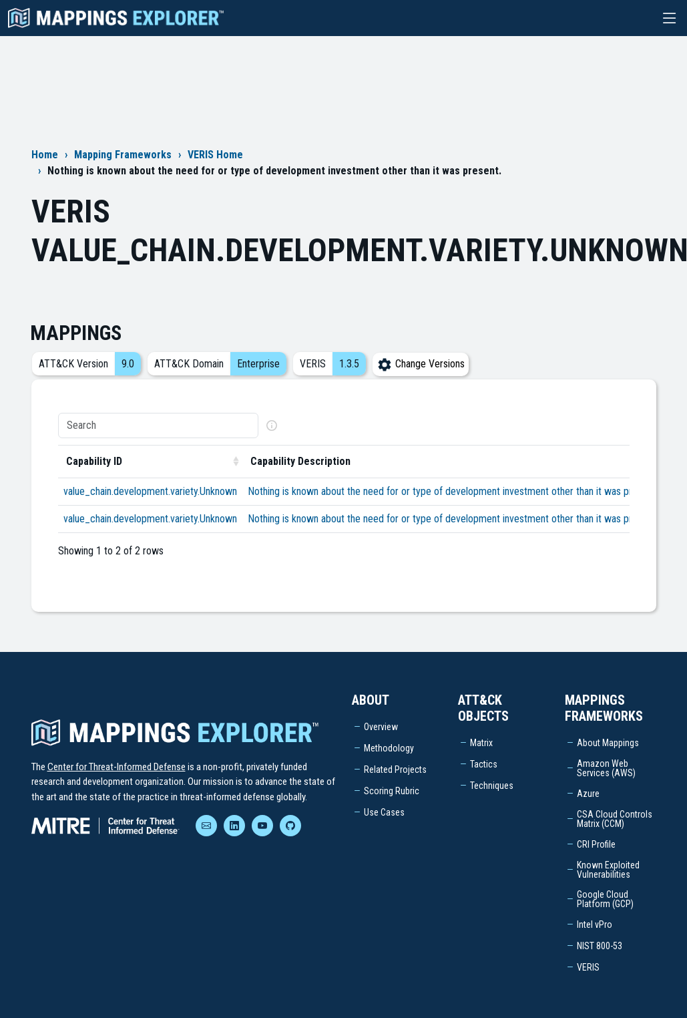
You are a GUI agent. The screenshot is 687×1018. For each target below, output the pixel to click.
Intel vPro (594, 924)
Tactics (483, 764)
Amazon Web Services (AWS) (606, 768)
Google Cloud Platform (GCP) (605, 899)
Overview (381, 726)
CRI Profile (596, 844)
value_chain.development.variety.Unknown (150, 491)
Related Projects (395, 769)
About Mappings (608, 742)
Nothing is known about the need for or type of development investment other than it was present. (453, 491)
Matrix (481, 742)
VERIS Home (215, 154)
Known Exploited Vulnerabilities (608, 869)
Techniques (491, 785)
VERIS (588, 967)
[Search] (158, 425)
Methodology (389, 748)
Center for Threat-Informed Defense (116, 767)
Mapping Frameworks (123, 154)
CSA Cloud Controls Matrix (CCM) (614, 819)
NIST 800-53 (599, 946)
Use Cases (384, 812)
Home (44, 154)
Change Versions (421, 363)
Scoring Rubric (391, 791)
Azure (588, 793)
